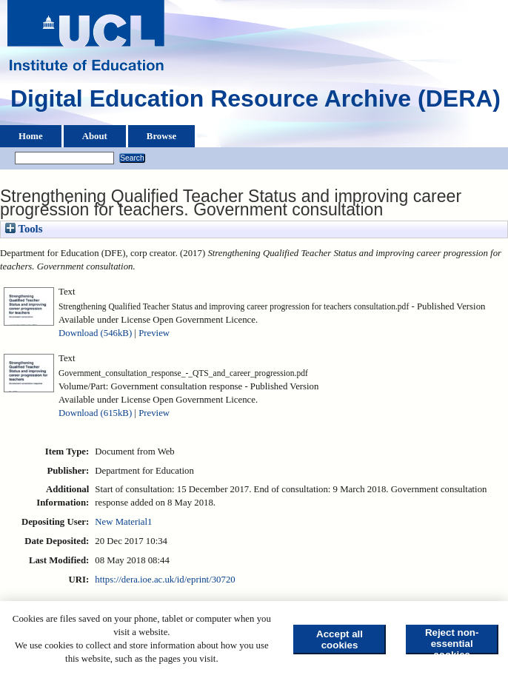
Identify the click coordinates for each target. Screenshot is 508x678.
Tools (23, 229)
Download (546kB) (95, 333)
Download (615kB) (95, 413)
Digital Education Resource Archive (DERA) (255, 102)
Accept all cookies (339, 639)
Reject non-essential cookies (452, 640)
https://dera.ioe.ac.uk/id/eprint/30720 (165, 579)
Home (31, 136)
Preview (154, 333)
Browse (161, 136)
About (94, 136)
